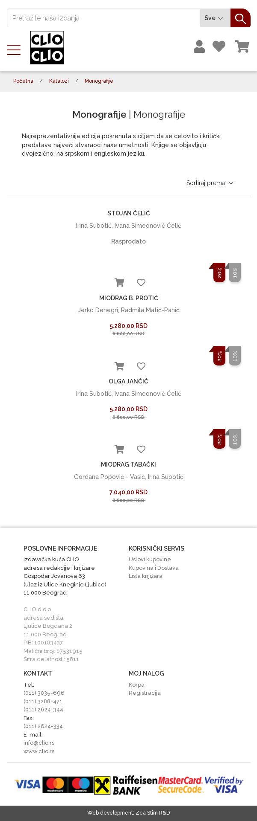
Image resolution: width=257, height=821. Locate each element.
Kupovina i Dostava (154, 568)
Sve (215, 18)
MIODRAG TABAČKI (128, 464)
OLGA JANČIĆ (128, 381)
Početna (23, 81)
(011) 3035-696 (44, 693)
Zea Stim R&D (153, 813)
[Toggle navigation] (16, 49)
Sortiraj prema (210, 183)
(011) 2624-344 (43, 709)
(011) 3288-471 (43, 701)
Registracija (145, 693)
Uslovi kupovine (150, 559)
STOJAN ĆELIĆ (128, 213)
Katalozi (59, 81)
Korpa (137, 685)
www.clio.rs (39, 751)
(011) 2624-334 (43, 726)
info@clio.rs (39, 743)
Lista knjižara (145, 576)
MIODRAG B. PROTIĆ (128, 298)
